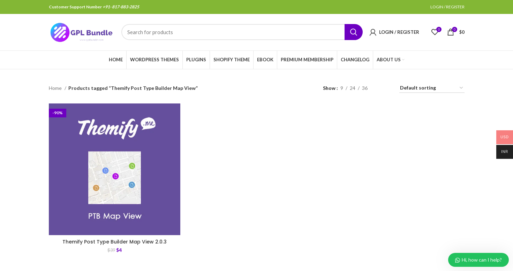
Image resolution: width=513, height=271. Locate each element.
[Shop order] (432, 88)
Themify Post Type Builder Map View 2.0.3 (114, 241)
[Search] (242, 32)
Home (56, 88)
